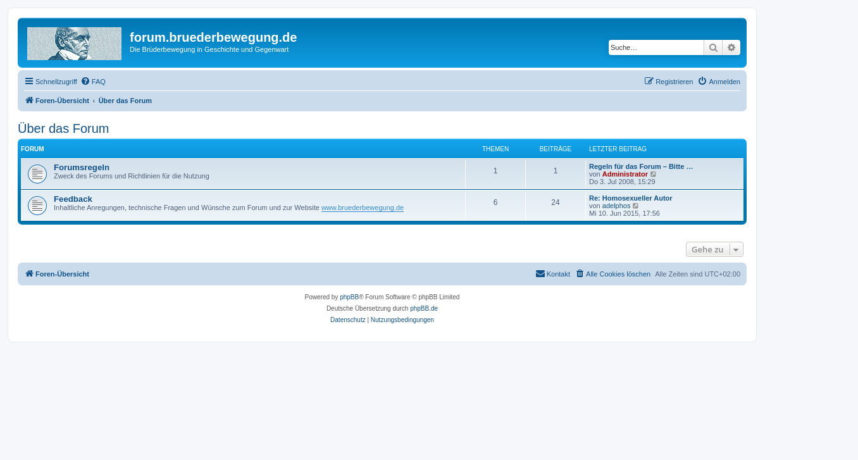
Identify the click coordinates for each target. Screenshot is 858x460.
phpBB (349, 297)
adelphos (616, 205)
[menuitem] (93, 81)
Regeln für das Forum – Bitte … (641, 166)
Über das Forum (63, 128)
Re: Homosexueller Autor (631, 198)
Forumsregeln (81, 167)
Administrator (625, 174)
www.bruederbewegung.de (362, 207)
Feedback (73, 199)
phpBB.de (424, 308)
